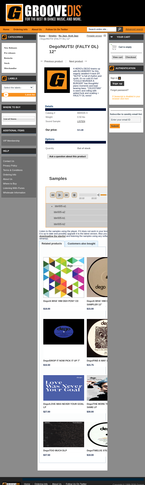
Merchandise (10, 68)
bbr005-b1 (59, 218)
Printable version (94, 36)
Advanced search (134, 29)
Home (42, 36)
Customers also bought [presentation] (81, 243)
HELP (6, 151)
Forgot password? (119, 90)
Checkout (131, 57)
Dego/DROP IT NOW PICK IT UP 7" (61, 360)
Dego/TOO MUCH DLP (55, 450)
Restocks (8, 58)
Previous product (51, 61)
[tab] (52, 244)
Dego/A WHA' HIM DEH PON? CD (60, 301)
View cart (118, 57)
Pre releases (9, 53)
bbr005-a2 (59, 212)
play (60, 195)
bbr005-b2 (59, 224)
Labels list (30, 94)
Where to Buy (10, 183)
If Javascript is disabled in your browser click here (126, 97)
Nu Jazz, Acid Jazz (68, 36)
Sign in (115, 78)
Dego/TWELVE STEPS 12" (100, 450)
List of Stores (10, 119)
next (66, 195)
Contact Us (8, 161)
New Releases (10, 48)
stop (74, 195)
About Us (7, 179)
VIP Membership (11, 140)
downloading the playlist (52, 236)
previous (53, 195)
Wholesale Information (14, 192)
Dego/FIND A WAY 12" (98, 360)
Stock (6, 63)
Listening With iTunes (14, 188)
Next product (78, 61)
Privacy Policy (10, 165)
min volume (99, 194)
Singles (53, 36)
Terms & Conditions (12, 170)
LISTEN (81, 121)
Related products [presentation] (52, 243)
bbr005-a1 (60, 206)
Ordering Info (9, 174)
